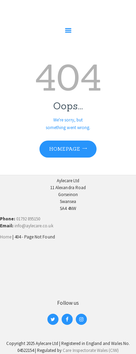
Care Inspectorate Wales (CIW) (91, 350)
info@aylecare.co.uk (34, 226)
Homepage (64, 149)
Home (5, 237)
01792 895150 (28, 219)
